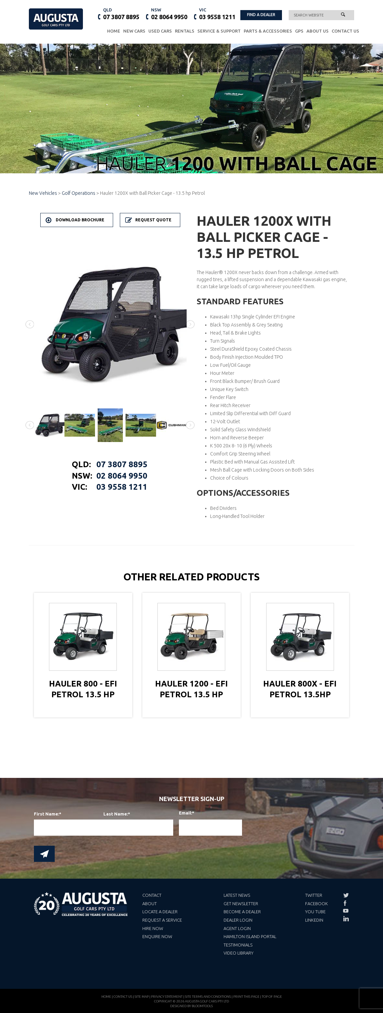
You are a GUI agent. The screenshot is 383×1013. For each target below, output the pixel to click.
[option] (110, 324)
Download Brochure (80, 220)
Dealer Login (238, 920)
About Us (317, 31)
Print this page (246, 1000)
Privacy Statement (167, 1000)
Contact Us (345, 31)
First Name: (46, 814)
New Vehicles (43, 193)
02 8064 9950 (169, 13)
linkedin (345, 918)
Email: (183, 813)
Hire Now (152, 928)
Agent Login (237, 928)
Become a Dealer (242, 911)
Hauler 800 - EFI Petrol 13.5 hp (83, 689)
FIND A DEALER (261, 14)
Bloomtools (202, 1009)
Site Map (142, 1000)
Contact (151, 895)
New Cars (134, 31)
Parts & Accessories (268, 31)
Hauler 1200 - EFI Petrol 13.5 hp (191, 689)
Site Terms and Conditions (208, 1000)
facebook (345, 903)
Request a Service (162, 920)
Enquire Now (157, 936)
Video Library (238, 953)
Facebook (316, 903)
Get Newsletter (241, 903)
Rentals (184, 31)
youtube (345, 911)
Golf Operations (78, 193)
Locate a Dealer (160, 911)
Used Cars (160, 31)
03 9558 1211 (217, 13)
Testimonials (238, 944)
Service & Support (219, 31)
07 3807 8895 (121, 13)
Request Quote (153, 220)
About (149, 903)
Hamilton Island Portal (250, 936)
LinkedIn (314, 920)
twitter (345, 895)
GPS (299, 31)
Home (113, 31)
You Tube (315, 911)
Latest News (237, 895)
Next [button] (190, 324)
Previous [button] (30, 324)
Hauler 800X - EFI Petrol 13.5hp (300, 689)
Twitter (313, 895)
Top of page (272, 1000)
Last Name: (115, 814)
